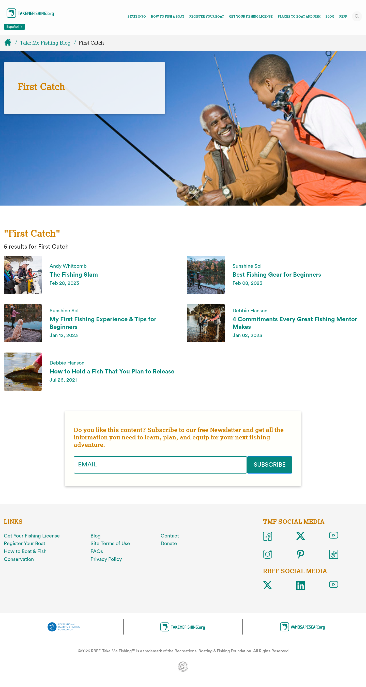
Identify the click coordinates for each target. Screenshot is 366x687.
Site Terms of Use (110, 543)
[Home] (10, 42)
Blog (330, 16)
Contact (170, 535)
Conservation (19, 559)
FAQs (96, 551)
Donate (169, 543)
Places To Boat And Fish (299, 16)
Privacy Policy (106, 559)
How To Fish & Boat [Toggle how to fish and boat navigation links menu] (167, 16)
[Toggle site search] (357, 16)
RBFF (343, 16)
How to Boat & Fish (25, 551)
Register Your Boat (206, 16)
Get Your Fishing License (251, 16)
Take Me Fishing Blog (45, 43)
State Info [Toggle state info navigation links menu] (137, 16)
